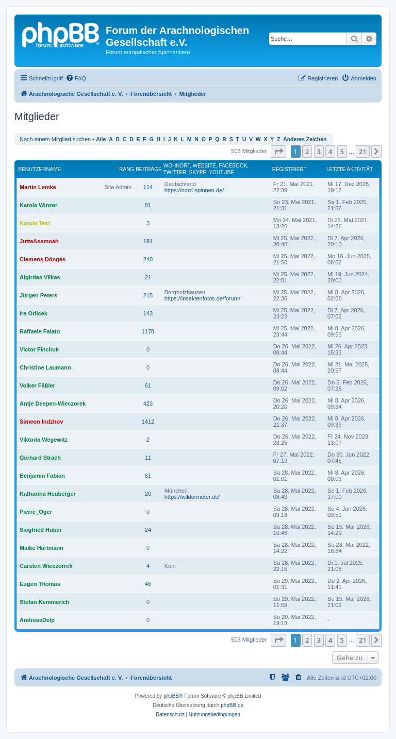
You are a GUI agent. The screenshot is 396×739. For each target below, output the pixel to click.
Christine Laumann (45, 367)
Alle (101, 139)
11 (148, 458)
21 (148, 277)
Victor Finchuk (39, 349)
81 (148, 205)
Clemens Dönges (42, 259)
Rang (126, 169)
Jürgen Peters (38, 295)
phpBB (171, 696)
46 (148, 584)
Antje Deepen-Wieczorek (53, 403)
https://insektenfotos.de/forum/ (202, 298)
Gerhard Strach (40, 458)
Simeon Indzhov (41, 421)
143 (148, 313)
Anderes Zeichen (304, 139)
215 (148, 295)
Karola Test (35, 223)
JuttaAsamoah (39, 241)
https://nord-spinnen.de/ (194, 190)
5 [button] (342, 151)
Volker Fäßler (37, 385)
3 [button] (319, 151)
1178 (148, 331)
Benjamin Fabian (42, 476)
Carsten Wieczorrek (46, 566)
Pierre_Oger (36, 512)
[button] (278, 151)
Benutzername (40, 169)
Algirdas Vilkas (40, 277)
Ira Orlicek (33, 313)
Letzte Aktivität (349, 169)
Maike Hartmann (41, 548)
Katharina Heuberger (48, 494)
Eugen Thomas (40, 584)
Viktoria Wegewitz (44, 439)
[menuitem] (75, 78)
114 (148, 187)
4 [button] (330, 151)
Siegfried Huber (41, 530)
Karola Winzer (38, 205)
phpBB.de (232, 705)
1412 (148, 421)
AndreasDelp (37, 620)
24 (148, 530)
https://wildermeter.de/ (192, 497)
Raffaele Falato (40, 331)
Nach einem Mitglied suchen (55, 139)
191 (148, 241)
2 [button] (307, 151)
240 (148, 259)
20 (148, 494)
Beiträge (149, 169)
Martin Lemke (38, 187)
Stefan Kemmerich (45, 602)
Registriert (289, 169)
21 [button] (363, 151)
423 (148, 403)
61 (148, 385)
